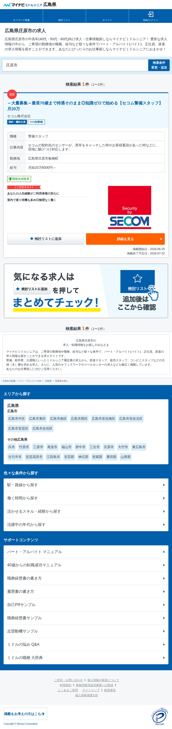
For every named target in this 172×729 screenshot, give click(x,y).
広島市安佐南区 (103, 418)
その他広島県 (17, 439)
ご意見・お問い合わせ (68, 680)
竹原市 (24, 447)
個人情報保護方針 (86, 695)
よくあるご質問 (68, 690)
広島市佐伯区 (42, 428)
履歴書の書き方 (20, 591)
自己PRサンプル (21, 605)
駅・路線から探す (22, 485)
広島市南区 (58, 418)
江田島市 (53, 457)
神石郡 (83, 457)
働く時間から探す (22, 498)
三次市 (95, 447)
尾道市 (52, 447)
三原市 (38, 447)
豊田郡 (111, 457)
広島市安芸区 (18, 428)
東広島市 (139, 447)
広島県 (48, 381)
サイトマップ (91, 690)
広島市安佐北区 (131, 418)
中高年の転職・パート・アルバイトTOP (21, 381)
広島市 (12, 411)
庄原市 (109, 447)
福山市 (66, 447)
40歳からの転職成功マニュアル (34, 565)
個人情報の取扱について (103, 680)
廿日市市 (15, 457)
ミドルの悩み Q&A (23, 644)
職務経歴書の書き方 (24, 578)
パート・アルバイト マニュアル (34, 552)
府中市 (80, 447)
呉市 (11, 447)
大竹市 (123, 447)
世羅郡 (97, 457)
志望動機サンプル (22, 631)
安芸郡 (69, 457)
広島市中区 (16, 418)
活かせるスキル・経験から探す (34, 511)
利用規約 (65, 685)
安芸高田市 (34, 457)
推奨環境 (110, 690)
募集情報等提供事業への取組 (94, 685)
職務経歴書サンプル (24, 618)
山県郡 (126, 457)
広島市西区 (79, 418)
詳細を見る (125, 239)
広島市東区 (37, 418)
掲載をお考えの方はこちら (24, 714)
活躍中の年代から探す (26, 525)
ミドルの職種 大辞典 (25, 658)
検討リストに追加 (48, 239)
